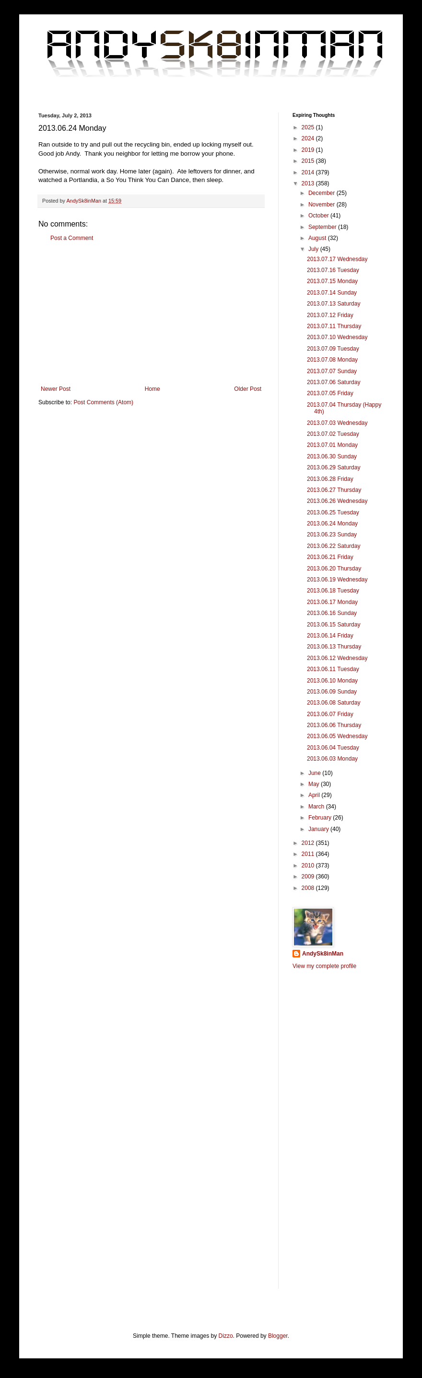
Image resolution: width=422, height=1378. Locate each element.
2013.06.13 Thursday (334, 646)
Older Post (247, 389)
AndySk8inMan (322, 953)
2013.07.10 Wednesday (337, 337)
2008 (309, 888)
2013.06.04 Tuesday (333, 747)
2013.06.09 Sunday (332, 691)
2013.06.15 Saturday (333, 624)
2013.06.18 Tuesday (333, 590)
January (319, 829)
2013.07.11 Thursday (334, 326)
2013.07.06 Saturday (333, 382)
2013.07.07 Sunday (332, 371)
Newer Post (55, 389)
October (319, 215)
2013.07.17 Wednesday (337, 259)
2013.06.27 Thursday (334, 490)
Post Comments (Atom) (103, 402)
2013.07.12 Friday (330, 315)
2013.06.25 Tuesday (333, 512)
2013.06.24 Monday (332, 523)
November (322, 204)
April (314, 795)
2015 (309, 161)
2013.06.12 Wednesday (337, 658)
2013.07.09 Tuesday (333, 348)
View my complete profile (324, 966)
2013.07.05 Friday (330, 393)
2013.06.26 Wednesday (337, 501)
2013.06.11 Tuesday (333, 669)
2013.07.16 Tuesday (333, 270)
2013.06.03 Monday (332, 758)
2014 (309, 172)
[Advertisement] (151, 314)
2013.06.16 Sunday (332, 613)
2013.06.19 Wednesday (337, 579)
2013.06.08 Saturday (333, 702)
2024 (309, 138)
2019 (309, 150)
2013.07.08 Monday (332, 359)
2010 (309, 865)
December (322, 193)
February (320, 817)
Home (152, 389)
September (323, 227)
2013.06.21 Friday (330, 557)
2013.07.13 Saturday (333, 303)
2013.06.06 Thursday (334, 725)
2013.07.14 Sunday (332, 292)
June (315, 773)
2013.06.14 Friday (330, 635)
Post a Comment (71, 238)
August (318, 238)
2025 (309, 127)
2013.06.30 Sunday (332, 456)
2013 (309, 183)
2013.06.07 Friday (330, 714)
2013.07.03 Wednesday (337, 423)
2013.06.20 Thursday (334, 568)
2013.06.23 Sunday (332, 534)
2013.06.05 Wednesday (337, 736)
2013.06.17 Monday (332, 602)
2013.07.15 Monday (332, 281)
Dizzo (226, 1335)
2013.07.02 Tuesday (333, 434)
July (314, 249)
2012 (309, 843)
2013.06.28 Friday (330, 479)
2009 (309, 876)
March (317, 806)
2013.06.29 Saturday (333, 467)
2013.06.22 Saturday (333, 546)
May (314, 784)
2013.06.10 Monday (332, 680)
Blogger (278, 1335)
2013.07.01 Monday (332, 445)
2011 (309, 854)
